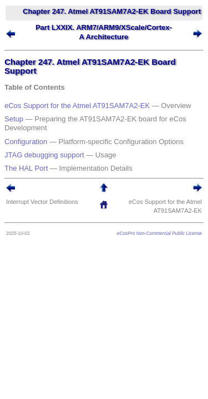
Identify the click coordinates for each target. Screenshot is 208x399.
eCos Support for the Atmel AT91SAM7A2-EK (77, 105)
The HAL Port (26, 168)
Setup (13, 119)
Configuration (25, 141)
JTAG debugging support (44, 155)
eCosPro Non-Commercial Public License (159, 233)
